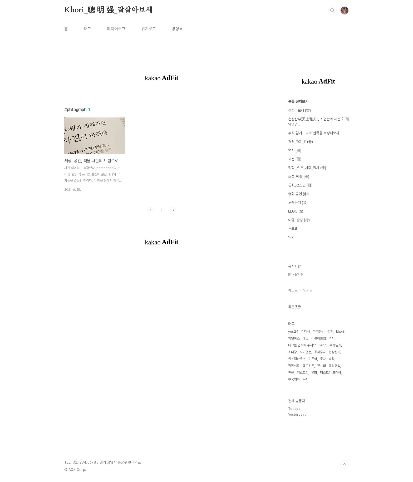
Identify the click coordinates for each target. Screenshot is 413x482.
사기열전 (305, 352)
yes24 (293, 331)
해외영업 (334, 366)
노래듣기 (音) (298, 202)
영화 (314, 373)
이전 (150, 210)
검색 (332, 10)
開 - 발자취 (295, 274)
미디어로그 (116, 28)
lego (323, 345)
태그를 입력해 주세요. (302, 345)
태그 (87, 28)
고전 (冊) (294, 159)
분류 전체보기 (298, 101)
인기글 (308, 290)
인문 (291, 373)
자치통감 (318, 331)
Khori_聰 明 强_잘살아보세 (108, 10)
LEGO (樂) (296, 211)
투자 (323, 359)
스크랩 (293, 229)
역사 (332, 338)
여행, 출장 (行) (299, 220)
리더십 (305, 331)
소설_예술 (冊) (298, 176)
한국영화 (294, 379)
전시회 (321, 366)
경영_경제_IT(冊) (300, 142)
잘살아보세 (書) (299, 110)
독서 (305, 379)
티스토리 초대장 (330, 373)
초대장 (292, 352)
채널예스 (294, 338)
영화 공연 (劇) (298, 194)
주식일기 (335, 345)
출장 (332, 359)
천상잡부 (334, 352)
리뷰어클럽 (318, 338)
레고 (305, 338)
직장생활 (294, 366)
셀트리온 (308, 366)
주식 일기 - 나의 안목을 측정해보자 (313, 133)
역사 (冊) (294, 150)
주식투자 (320, 352)
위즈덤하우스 (297, 359)
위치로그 (148, 28)
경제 (330, 331)
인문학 (312, 359)
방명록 (177, 28)
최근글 (293, 290)
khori (340, 331)
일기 (291, 237)
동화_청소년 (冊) (300, 185)
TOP (344, 464)
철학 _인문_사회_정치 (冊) (307, 168)
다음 (173, 210)
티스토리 (302, 373)
